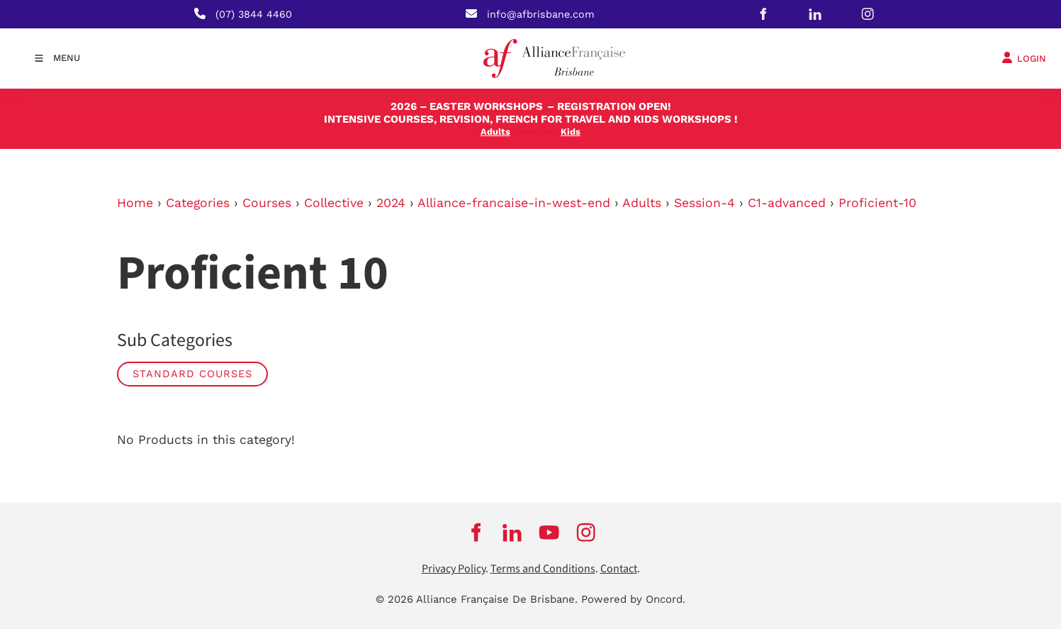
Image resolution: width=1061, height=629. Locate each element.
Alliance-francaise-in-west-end (513, 203)
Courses (266, 203)
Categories (198, 203)
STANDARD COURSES (192, 373)
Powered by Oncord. (633, 599)
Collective (334, 203)
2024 (390, 203)
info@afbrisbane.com (541, 14)
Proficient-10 (877, 203)
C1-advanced (787, 203)
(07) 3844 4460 (253, 14)
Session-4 (704, 203)
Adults (641, 203)
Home (135, 203)
